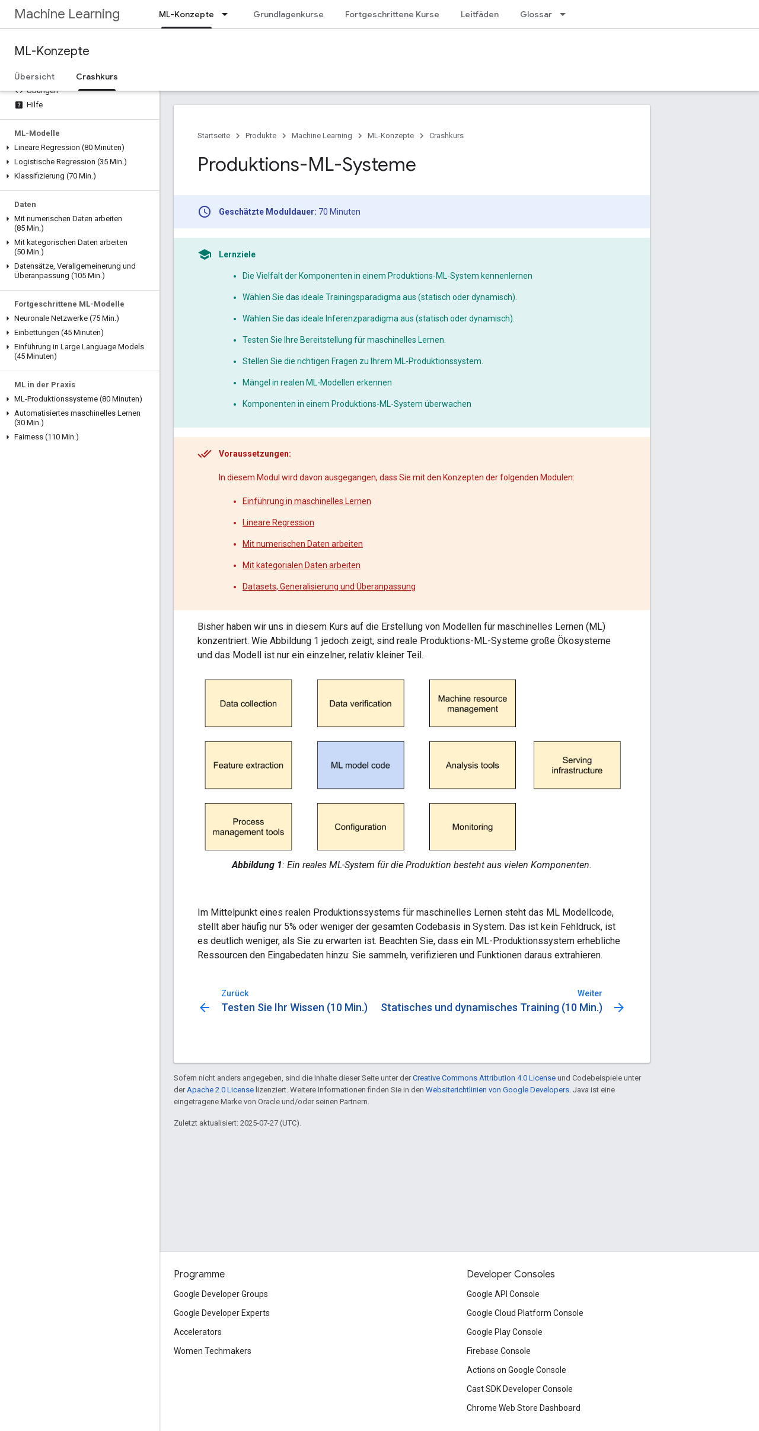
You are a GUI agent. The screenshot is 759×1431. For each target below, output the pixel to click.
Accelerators (198, 1332)
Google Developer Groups (221, 1294)
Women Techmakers (212, 1351)
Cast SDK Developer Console (520, 1389)
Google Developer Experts (222, 1313)
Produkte (260, 135)
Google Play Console (505, 1332)
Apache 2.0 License (220, 1089)
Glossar (536, 14)
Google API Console (503, 1294)
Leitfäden (480, 14)
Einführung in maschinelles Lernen (307, 501)
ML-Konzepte (52, 51)
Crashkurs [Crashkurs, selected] (97, 76)
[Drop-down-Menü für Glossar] (566, 14)
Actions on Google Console (516, 1370)
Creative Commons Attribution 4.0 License (484, 1077)
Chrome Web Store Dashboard (524, 1408)
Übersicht (34, 76)
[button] (77, 148)
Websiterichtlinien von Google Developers (497, 1089)
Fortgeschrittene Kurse (392, 14)
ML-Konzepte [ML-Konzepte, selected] (186, 14)
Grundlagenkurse (288, 14)
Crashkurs (446, 135)
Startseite (213, 135)
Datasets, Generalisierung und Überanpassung (329, 586)
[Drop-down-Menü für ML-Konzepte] (228, 14)
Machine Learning (67, 14)
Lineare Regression (278, 522)
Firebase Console (499, 1351)
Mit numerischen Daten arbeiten (303, 544)
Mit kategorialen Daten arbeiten (302, 565)
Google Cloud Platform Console (525, 1313)
